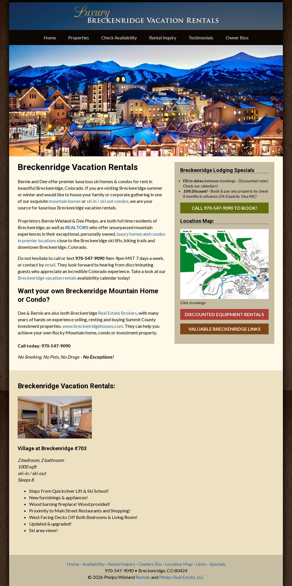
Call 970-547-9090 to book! (224, 208)
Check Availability (119, 37)
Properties (78, 37)
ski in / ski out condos (107, 201)
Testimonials (200, 37)
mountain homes (65, 201)
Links (201, 564)
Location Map (178, 564)
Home (50, 37)
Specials (218, 564)
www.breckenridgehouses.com (92, 326)
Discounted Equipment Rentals (224, 314)
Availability (93, 564)
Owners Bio (150, 564)
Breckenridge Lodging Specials (217, 170)
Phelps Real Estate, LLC (181, 577)
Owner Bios (237, 37)
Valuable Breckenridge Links (224, 329)
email (50, 264)
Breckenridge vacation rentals (47, 277)
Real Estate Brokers (117, 313)
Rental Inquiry (162, 37)
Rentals (143, 577)
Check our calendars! (200, 186)
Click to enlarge (193, 302)
